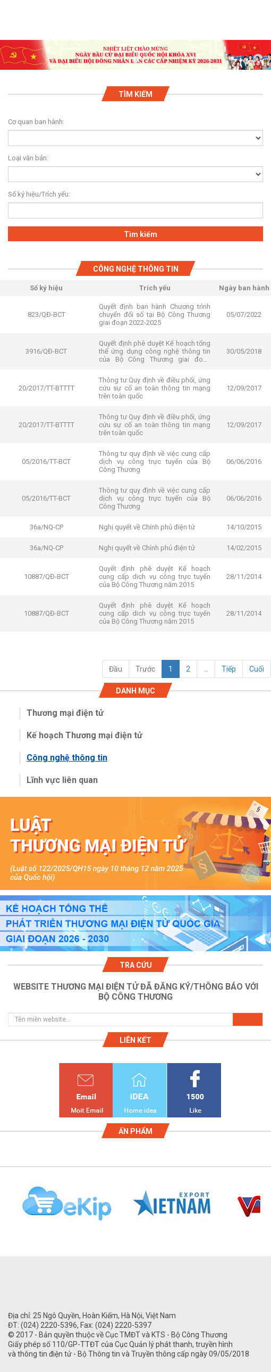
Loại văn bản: (28, 158)
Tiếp (229, 669)
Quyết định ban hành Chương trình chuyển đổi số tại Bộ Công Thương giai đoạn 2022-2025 (154, 314)
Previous (5, 1209)
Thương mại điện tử (65, 713)
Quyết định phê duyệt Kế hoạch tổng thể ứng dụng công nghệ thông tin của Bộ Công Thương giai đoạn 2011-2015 (154, 351)
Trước (145, 669)
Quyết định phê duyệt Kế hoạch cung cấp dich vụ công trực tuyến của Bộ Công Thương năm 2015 (154, 577)
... (206, 669)
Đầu (115, 669)
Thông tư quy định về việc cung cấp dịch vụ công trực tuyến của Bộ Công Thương (154, 461)
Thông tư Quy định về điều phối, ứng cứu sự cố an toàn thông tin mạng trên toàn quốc (154, 388)
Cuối (256, 669)
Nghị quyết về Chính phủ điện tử (147, 527)
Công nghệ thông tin (67, 758)
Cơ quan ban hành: (36, 122)
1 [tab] (135, 60)
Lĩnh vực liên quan (62, 780)
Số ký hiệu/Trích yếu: (34, 194)
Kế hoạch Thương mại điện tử (84, 735)
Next (265, 1209)
